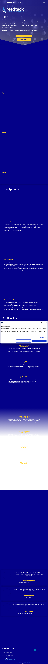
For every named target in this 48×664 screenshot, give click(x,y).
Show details (41, 337)
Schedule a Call (24, 40)
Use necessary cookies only (24, 340)
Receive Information (24, 36)
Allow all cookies (39, 340)
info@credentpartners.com (10, 662)
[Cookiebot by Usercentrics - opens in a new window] (41, 322)
